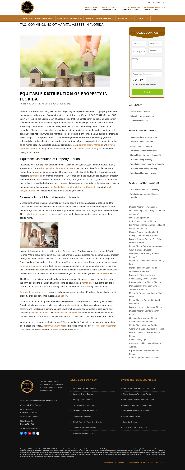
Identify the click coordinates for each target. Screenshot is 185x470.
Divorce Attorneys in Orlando (37, 18)
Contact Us (142, 18)
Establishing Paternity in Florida (143, 151)
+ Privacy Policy (132, 462)
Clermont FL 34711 (27, 424)
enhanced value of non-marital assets (57, 168)
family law (55, 329)
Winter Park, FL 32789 (28, 412)
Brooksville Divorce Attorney (142, 275)
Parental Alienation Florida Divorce (145, 282)
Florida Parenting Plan (131, 416)
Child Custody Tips (137, 340)
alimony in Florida (39, 312)
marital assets (102, 273)
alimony (64, 296)
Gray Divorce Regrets (139, 271)
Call (75, 145)
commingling (36, 176)
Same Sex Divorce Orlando (141, 142)
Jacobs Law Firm (85, 148)
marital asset (88, 283)
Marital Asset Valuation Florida (143, 268)
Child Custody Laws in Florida (142, 221)
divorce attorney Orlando (91, 145)
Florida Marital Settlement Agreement (146, 246)
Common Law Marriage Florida (143, 318)
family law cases (39, 214)
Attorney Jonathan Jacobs (32, 292)
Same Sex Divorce (130, 422)
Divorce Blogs (124, 18)
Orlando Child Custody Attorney (143, 169)
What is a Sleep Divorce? (140, 250)
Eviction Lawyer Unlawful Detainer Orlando (144, 195)
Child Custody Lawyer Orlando (143, 279)
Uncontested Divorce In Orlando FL (145, 137)
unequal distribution (31, 266)
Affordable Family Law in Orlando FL (145, 155)
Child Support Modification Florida (144, 358)
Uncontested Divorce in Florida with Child (138, 400)
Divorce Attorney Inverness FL (143, 207)
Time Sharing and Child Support (135, 427)
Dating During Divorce (139, 218)
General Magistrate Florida (141, 322)
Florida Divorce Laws (139, 121)
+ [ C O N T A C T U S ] (156, 3)
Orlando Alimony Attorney (141, 160)
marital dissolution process (67, 312)
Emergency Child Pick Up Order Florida (137, 411)
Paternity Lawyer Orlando (99, 18)
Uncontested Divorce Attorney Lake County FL (140, 388)
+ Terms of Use (147, 462)
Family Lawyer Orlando (69, 18)
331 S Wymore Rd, (131, 7)
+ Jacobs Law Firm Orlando (113, 462)
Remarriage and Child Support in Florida (138, 405)
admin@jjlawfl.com (33, 428)
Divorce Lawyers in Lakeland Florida (145, 307)
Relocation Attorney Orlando (142, 116)
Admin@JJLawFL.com (154, 7)
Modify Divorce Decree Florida (143, 325)
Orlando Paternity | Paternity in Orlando (147, 164)
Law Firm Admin (40, 104)
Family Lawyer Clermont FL (84, 187)
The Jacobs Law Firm (59, 187)
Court (88, 210)
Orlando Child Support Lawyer (143, 173)
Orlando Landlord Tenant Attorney (144, 190)
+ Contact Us (160, 462)
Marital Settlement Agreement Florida (137, 394)
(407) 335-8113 (91, 7)
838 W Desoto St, (110, 7)
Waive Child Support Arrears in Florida (146, 329)
